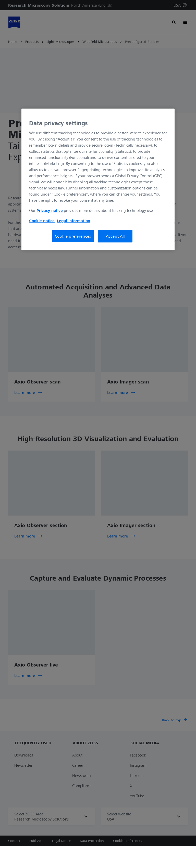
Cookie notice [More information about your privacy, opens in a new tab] (42, 220)
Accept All (115, 236)
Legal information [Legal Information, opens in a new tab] (73, 220)
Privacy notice (49, 210)
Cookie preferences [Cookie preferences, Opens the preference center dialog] (73, 236)
